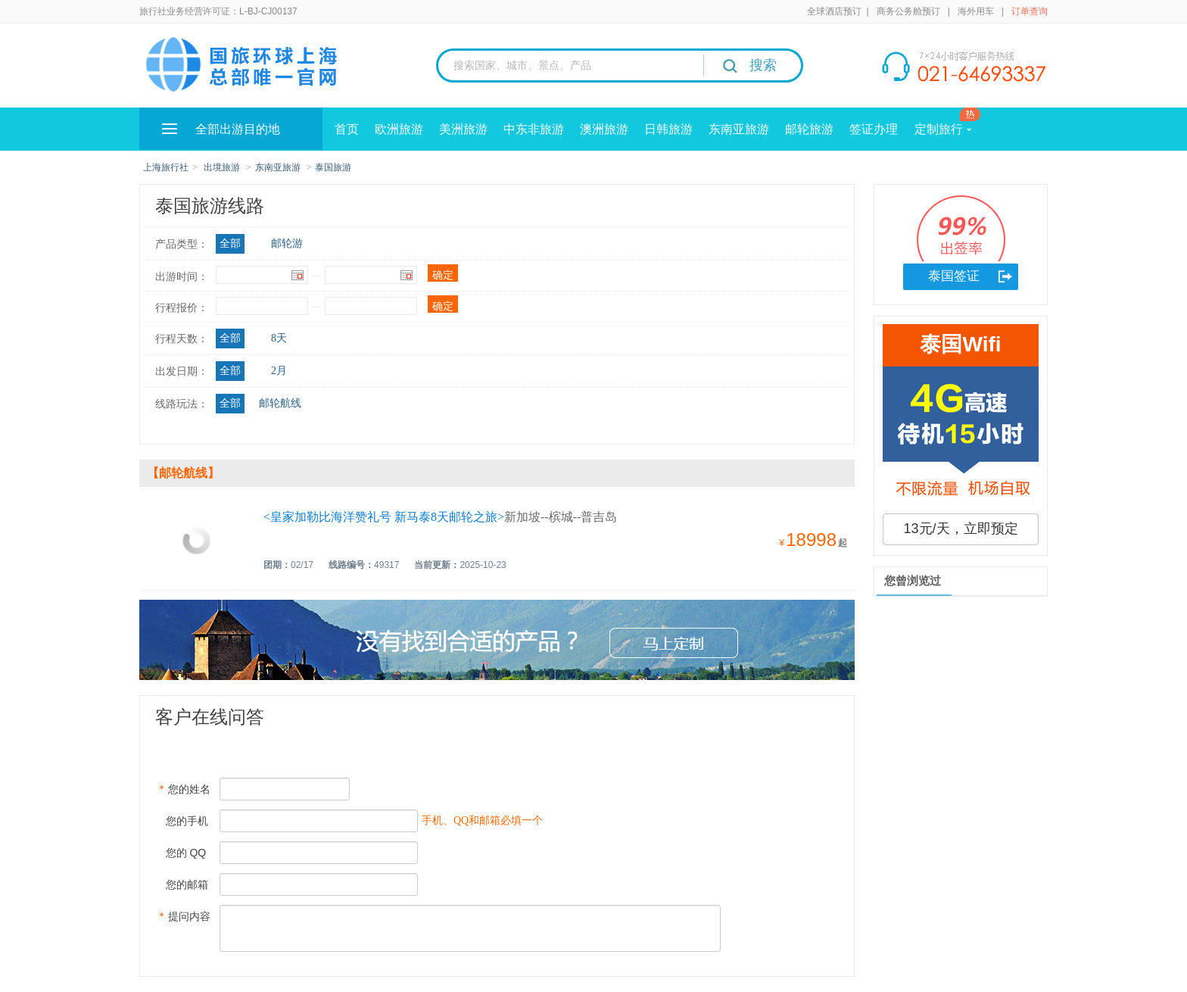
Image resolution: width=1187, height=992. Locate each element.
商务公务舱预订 (908, 11)
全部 (230, 243)
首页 (347, 129)
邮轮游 (287, 243)
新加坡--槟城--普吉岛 (440, 516)
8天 (279, 338)
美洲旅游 (463, 129)
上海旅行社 (165, 167)
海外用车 (976, 11)
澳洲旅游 (604, 129)
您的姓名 (184, 789)
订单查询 (1029, 11)
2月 (279, 370)
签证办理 (873, 129)
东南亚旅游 (739, 129)
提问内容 (184, 916)
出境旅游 (222, 167)
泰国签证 (954, 276)
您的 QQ (182, 853)
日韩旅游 (668, 129)
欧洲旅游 (399, 129)
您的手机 (183, 821)
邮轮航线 (280, 403)
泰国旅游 (333, 167)
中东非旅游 (533, 129)
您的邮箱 (183, 884)
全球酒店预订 (834, 11)
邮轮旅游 (809, 129)
